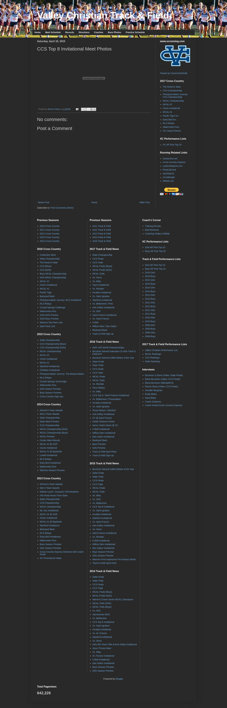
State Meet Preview (49, 421)
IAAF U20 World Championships (108, 347)
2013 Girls (150, 295)
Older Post (144, 202)
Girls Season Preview (50, 389)
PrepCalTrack (169, 169)
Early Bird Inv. (169, 119)
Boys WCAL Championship (53, 273)
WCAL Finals (98, 376)
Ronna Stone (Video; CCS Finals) (161, 386)
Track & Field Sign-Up (103, 455)
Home (38, 32)
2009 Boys (150, 328)
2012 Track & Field (101, 230)
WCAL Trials (98, 273)
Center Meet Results (50, 440)
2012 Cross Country (50, 233)
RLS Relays (169, 123)
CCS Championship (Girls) (53, 347)
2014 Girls (150, 287)
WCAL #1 (167, 112)
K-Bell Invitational (100, 429)
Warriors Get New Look (51, 322)
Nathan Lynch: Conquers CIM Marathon (59, 491)
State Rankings (152, 361)
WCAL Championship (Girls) (53, 429)
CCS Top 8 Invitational (103, 506)
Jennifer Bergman (154, 390)
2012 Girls (150, 302)
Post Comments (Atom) (62, 207)
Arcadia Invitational (101, 292)
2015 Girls (150, 280)
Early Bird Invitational (50, 463)
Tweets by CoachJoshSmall (173, 73)
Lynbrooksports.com (173, 166)
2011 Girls (150, 310)
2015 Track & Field (101, 241)
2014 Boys (150, 291)
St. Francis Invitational (103, 656)
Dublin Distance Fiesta (103, 421)
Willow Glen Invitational (103, 433)
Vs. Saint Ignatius (101, 296)
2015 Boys (150, 284)
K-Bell (95, 322)
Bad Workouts (152, 230)
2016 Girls (150, 272)
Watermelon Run (171, 127)
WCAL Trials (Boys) (102, 607)
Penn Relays (98, 387)
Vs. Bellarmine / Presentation (106, 399)
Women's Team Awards (51, 410)
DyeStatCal (168, 173)
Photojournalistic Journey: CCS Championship (175, 95)
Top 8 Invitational (100, 285)
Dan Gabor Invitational (103, 436)
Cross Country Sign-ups (51, 396)
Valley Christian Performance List (161, 350)
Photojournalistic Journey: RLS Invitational (60, 300)
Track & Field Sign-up (103, 334)
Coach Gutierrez (153, 401)
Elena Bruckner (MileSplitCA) (159, 383)
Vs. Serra (97, 277)
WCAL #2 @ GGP (49, 444)
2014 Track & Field (101, 237)
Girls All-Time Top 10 (155, 265)
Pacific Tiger (46, 292)
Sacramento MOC (101, 614)
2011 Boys (150, 314)
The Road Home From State (54, 495)
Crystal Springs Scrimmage (53, 381)
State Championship (50, 258)
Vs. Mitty (96, 281)
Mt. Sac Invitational (49, 510)
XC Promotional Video (50, 558)
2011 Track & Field (101, 226)
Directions (84, 32)
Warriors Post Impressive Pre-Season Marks (114, 559)
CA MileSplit (169, 177)
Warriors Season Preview (52, 470)
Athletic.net (168, 181)
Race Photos (114, 32)
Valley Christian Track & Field (103, 15)
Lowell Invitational (48, 455)
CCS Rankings (152, 357)
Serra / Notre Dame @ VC (105, 425)
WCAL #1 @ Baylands (51, 451)
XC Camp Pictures (172, 131)
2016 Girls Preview (49, 315)
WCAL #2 (167, 104)
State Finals (98, 361)
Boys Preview (99, 444)
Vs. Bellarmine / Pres (102, 303)
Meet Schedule (53, 32)
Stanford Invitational (49, 366)
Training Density (153, 226)
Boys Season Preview (50, 392)
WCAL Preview (47, 436)
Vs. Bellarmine (99, 503)
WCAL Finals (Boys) (102, 266)
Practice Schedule (135, 32)
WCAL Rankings (153, 354)
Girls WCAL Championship (53, 277)
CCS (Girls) (45, 270)
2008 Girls (150, 332)
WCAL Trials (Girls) (101, 603)
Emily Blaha (151, 394)
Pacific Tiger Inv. (171, 116)
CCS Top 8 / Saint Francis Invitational (110, 395)
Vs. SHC (96, 311)
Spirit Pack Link (47, 326)
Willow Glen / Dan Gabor (104, 326)
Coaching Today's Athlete (157, 233)
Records (69, 32)
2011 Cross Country (50, 230)
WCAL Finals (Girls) (102, 270)
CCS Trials (97, 262)
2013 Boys (150, 299)
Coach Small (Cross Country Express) (163, 405)
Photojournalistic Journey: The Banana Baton (62, 374)
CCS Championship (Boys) (53, 344)
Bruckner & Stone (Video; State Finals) (164, 375)
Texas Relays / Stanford (104, 410)
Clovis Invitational (171, 108)
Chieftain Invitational (50, 370)
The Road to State (172, 87)
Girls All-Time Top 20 (155, 247)
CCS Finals (98, 258)
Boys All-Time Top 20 (155, 251)
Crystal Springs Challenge (52, 307)
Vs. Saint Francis (100, 318)
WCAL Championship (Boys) (54, 432)
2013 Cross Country (50, 237)
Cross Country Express (174, 162)
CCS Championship (172, 90)
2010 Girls (150, 317)
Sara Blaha (150, 398)
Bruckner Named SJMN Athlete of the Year (113, 358)
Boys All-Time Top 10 (155, 269)
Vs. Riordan (98, 288)
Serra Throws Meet (101, 648)
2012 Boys (150, 306)
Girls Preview (98, 448)
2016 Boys (150, 276)
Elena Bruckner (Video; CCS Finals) (162, 379)
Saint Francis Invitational (104, 315)
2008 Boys (150, 336)
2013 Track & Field (101, 233)
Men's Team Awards (49, 414)
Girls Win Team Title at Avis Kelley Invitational (114, 644)
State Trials (97, 365)
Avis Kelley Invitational (103, 307)
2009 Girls (150, 325)
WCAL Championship (173, 101)
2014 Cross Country (50, 241)
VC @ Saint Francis (102, 418)
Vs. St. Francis (99, 633)
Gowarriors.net (170, 158)
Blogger (119, 679)
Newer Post (43, 202)
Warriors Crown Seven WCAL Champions (112, 599)
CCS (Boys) (46, 266)
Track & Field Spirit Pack (104, 451)
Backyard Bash (47, 296)
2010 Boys (150, 321)
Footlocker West (48, 255)
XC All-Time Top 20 (172, 144)
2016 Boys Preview (49, 318)
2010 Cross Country (50, 226)
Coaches (98, 32)
